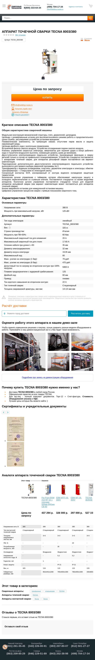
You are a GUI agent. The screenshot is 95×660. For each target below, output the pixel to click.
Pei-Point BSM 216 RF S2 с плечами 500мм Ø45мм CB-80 (48, 502)
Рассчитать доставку (80, 313)
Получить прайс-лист (23, 109)
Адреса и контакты (76, 7)
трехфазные (36, 591)
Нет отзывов (20, 35)
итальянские (50, 591)
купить (48, 97)
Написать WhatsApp (20, 112)
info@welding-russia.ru (24, 105)
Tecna (37, 599)
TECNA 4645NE (89, 499)
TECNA (62, 591)
